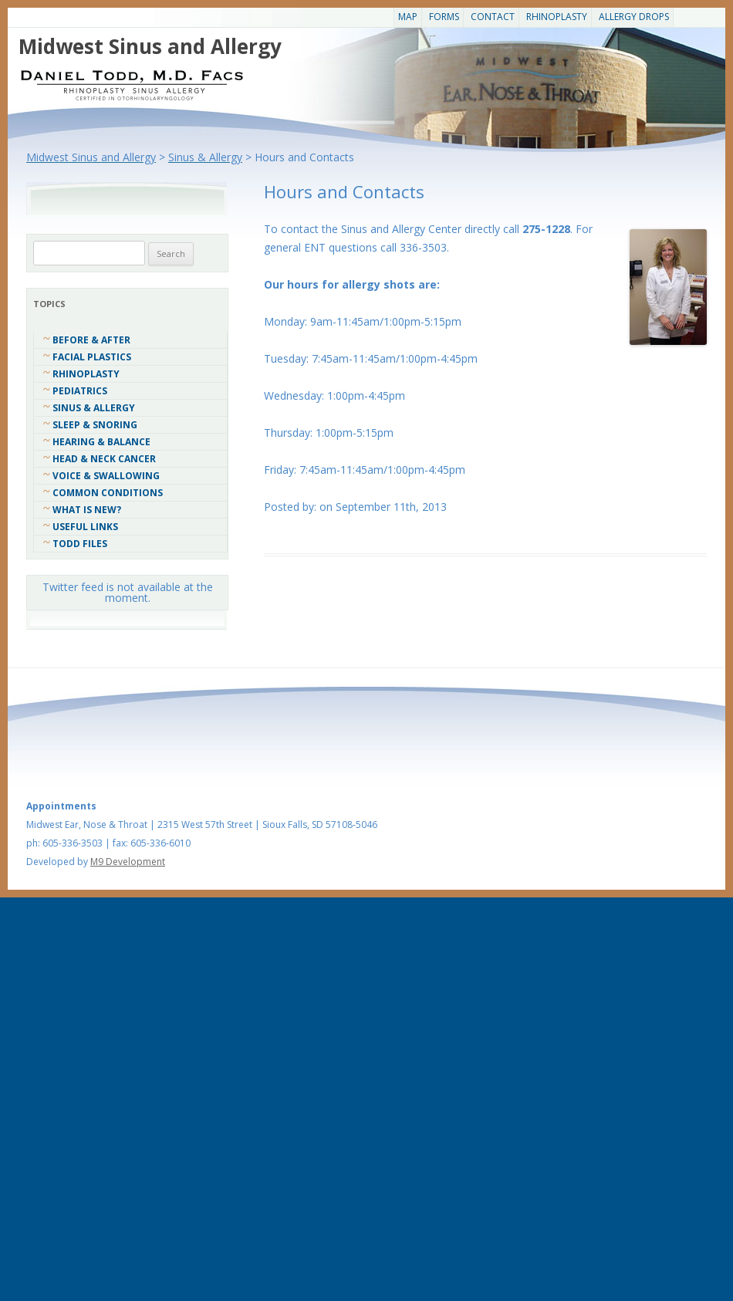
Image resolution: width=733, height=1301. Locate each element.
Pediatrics (79, 390)
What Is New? (86, 509)
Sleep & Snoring (94, 424)
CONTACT (493, 16)
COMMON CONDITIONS (107, 492)
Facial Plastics (91, 356)
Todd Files (79, 543)
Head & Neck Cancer (104, 458)
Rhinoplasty (556, 16)
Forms (444, 16)
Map (407, 16)
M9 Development (127, 861)
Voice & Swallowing (106, 475)
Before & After (91, 339)
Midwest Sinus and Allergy (150, 46)
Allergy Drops (634, 16)
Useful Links (85, 526)
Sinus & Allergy (93, 407)
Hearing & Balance (101, 441)
